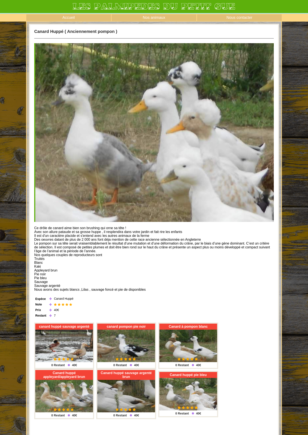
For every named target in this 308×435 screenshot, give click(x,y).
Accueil (68, 17)
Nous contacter (239, 17)
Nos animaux (154, 17)
